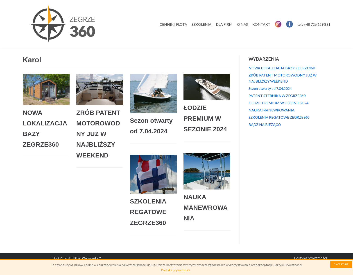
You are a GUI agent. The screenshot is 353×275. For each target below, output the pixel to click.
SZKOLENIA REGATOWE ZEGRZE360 (148, 212)
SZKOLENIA (201, 24)
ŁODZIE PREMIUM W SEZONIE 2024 (205, 118)
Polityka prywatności (310, 258)
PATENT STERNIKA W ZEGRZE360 (277, 95)
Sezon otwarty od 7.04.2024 (270, 88)
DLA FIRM (224, 24)
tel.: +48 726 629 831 (313, 24)
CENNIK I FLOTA (173, 24)
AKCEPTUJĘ (341, 264)
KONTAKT (261, 24)
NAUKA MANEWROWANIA (205, 208)
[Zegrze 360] (62, 24)
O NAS (242, 24)
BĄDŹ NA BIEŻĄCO (265, 124)
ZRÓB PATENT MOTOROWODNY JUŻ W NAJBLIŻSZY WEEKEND (98, 134)
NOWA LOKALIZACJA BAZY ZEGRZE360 (282, 68)
